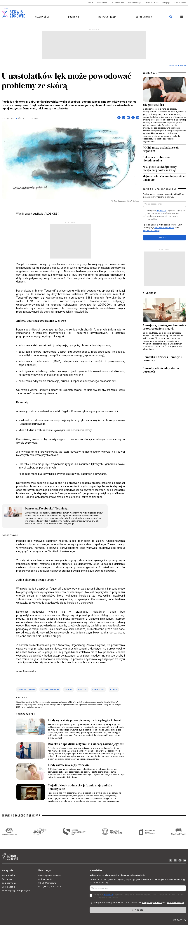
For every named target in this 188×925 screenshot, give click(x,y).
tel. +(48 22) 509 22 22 (49, 887)
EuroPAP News (180, 3)
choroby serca (98, 689)
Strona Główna (170, 66)
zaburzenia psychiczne (50, 689)
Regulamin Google (151, 230)
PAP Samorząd (134, 3)
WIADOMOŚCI (150, 293)
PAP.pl (90, 3)
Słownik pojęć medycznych (16, 890)
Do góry (180, 920)
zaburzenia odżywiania (26, 689)
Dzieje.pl (166, 3)
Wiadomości (42, 16)
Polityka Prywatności (164, 227)
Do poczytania (107, 16)
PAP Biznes (102, 3)
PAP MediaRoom (117, 3)
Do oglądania (144, 16)
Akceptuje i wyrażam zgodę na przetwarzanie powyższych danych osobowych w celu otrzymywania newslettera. (166, 214)
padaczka (68, 689)
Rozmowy (73, 16)
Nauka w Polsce (152, 3)
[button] (182, 16)
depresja (113, 689)
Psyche (183, 66)
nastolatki (82, 689)
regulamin (161, 210)
